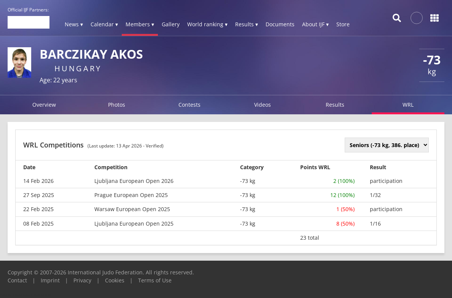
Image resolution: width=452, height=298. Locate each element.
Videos (262, 104)
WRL (408, 104)
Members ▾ (140, 24)
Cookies (114, 280)
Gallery (171, 24)
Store (343, 24)
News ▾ (74, 24)
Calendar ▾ (104, 24)
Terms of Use (155, 280)
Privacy (82, 280)
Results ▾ (246, 24)
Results (335, 104)
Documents (280, 24)
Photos (116, 104)
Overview (44, 104)
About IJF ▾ (315, 24)
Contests (189, 104)
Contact (17, 280)
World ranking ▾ (207, 24)
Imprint (50, 280)
